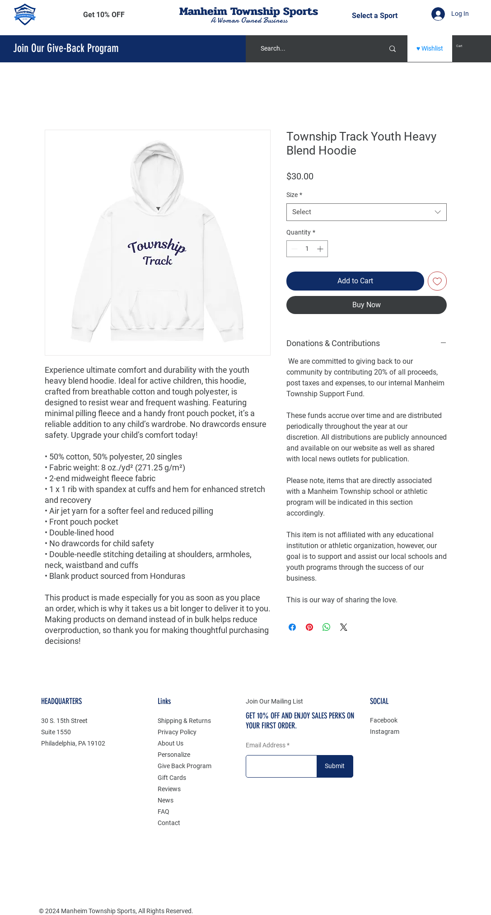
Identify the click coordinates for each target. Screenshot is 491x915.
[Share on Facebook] (292, 627)
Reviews (169, 789)
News (165, 800)
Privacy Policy (177, 732)
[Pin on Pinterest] (309, 627)
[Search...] (311, 48)
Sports (300, 11)
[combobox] (366, 212)
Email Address (265, 745)
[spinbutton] (307, 249)
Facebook (383, 720)
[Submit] (335, 766)
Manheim (204, 11)
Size (294, 194)
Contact (169, 822)
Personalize (174, 754)
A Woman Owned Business (248, 20)
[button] (104, 14)
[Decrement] (293, 249)
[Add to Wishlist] (437, 281)
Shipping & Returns (184, 720)
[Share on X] (343, 627)
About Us (170, 743)
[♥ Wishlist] (429, 48)
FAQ (163, 811)
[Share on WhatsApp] (326, 627)
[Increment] (321, 249)
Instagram (384, 731)
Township (255, 11)
